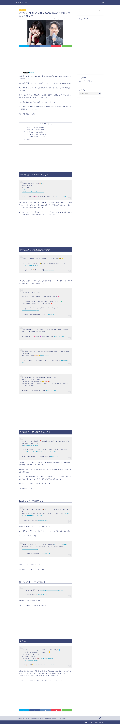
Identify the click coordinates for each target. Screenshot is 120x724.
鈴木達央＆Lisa (22, 9)
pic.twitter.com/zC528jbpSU (35, 515)
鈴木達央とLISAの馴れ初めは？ (35, 127)
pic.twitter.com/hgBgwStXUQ (30, 265)
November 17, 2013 (45, 553)
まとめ (29, 140)
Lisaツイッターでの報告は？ (38, 134)
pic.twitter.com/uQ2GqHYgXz (54, 590)
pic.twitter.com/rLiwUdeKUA (48, 451)
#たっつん (31, 451)
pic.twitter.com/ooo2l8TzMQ (30, 549)
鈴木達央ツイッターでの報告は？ (39, 136)
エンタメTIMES (22, 2)
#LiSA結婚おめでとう (50, 658)
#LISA (24, 189)
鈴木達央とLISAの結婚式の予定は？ (37, 129)
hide (50, 124)
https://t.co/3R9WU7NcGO (30, 445)
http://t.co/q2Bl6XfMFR (60, 544)
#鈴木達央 (25, 192)
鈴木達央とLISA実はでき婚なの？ (36, 132)
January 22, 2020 (61, 196)
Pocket (31, 72)
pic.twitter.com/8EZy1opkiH (30, 660)
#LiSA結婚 (37, 451)
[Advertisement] (45, 60)
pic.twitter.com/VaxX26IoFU (36, 192)
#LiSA (47, 355)
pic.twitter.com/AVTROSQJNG (30, 310)
